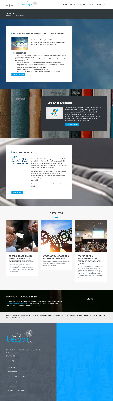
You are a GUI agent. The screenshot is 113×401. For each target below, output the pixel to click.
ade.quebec (12, 386)
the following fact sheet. (16, 303)
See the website (18, 75)
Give (99, 4)
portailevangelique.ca (16, 376)
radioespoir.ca (13, 372)
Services (81, 4)
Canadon (89, 299)
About (72, 4)
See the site (17, 192)
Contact (91, 4)
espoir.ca (11, 367)
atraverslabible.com (16, 390)
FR (104, 4)
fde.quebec (12, 381)
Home (65, 4)
